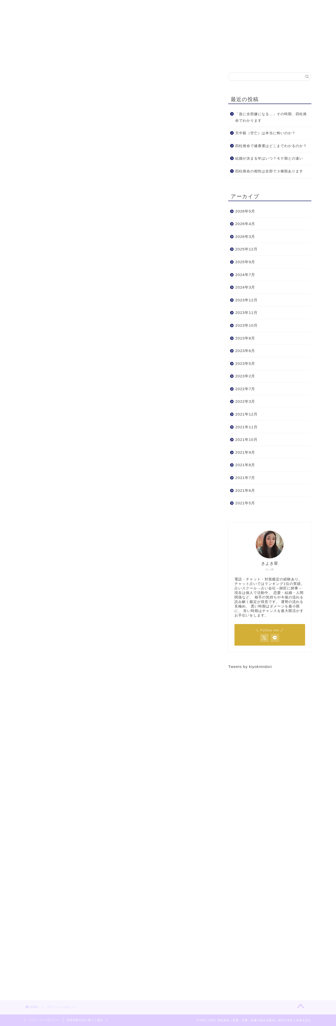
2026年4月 (245, 224)
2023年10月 (246, 325)
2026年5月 (245, 211)
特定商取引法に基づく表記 (85, 1019)
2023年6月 (245, 351)
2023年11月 (246, 312)
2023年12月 (246, 300)
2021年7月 (245, 477)
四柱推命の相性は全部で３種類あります (269, 171)
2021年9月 (245, 452)
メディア (62, 164)
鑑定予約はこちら (168, 59)
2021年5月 (245, 503)
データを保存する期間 (74, 204)
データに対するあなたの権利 (80, 214)
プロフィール (111, 59)
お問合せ (282, 59)
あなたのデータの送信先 (76, 224)
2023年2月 (245, 376)
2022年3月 (245, 401)
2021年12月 (246, 414)
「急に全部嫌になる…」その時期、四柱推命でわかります (271, 117)
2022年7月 (245, 389)
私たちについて (68, 144)
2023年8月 (245, 338)
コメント (62, 154)
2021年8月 (245, 465)
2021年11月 (246, 427)
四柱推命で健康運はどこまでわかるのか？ (271, 146)
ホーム (53, 59)
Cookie (60, 174)
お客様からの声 (225, 59)
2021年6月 (245, 490)
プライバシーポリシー (44, 1019)
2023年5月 (245, 363)
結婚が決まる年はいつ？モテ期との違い (269, 158)
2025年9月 (245, 262)
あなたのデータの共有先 (76, 194)
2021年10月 (246, 439)
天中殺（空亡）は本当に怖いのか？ (265, 133)
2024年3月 (245, 287)
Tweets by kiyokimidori (250, 666)
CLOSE (184, 127)
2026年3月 (245, 236)
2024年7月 (245, 274)
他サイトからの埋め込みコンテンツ (86, 184)
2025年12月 (246, 249)
